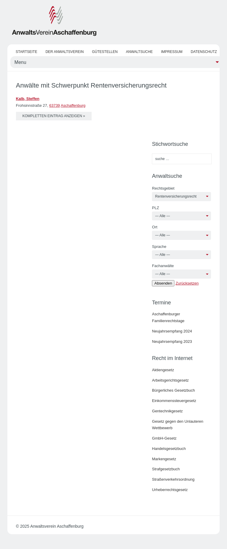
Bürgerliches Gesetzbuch (173, 390)
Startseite (26, 52)
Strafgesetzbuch (166, 469)
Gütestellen (105, 52)
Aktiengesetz (163, 370)
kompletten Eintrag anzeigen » (53, 116)
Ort (154, 227)
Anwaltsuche (139, 52)
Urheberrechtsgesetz (170, 489)
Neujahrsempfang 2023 (172, 341)
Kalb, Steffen (27, 98)
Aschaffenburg (73, 105)
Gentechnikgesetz (167, 411)
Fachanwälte (163, 266)
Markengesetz (164, 459)
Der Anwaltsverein (65, 52)
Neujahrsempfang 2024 (172, 331)
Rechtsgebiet (163, 188)
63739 (54, 105)
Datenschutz (204, 52)
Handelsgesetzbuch (169, 448)
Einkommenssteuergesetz (174, 400)
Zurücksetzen (187, 283)
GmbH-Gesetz (164, 438)
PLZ (155, 208)
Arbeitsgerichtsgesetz (170, 380)
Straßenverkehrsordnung (173, 479)
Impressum (172, 52)
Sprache (159, 246)
